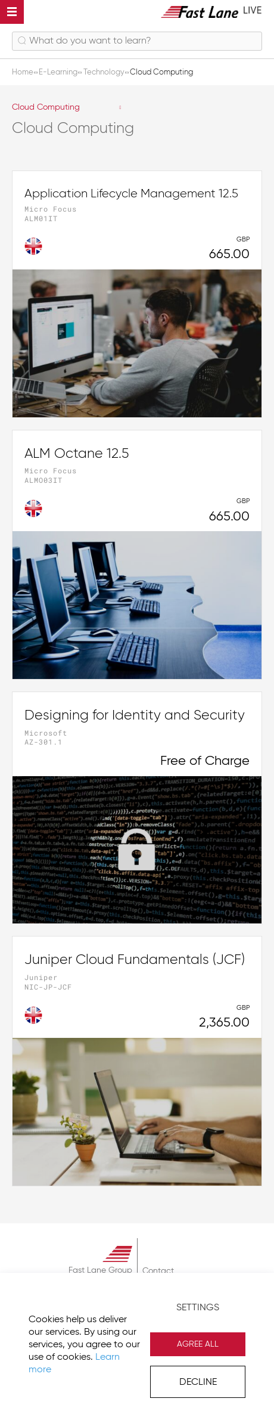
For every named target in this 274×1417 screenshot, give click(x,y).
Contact (158, 1271)
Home (23, 72)
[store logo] (211, 11)
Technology (104, 72)
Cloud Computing (46, 107)
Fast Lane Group (100, 1270)
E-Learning (59, 72)
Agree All (198, 1344)
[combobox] (137, 41)
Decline (198, 1382)
